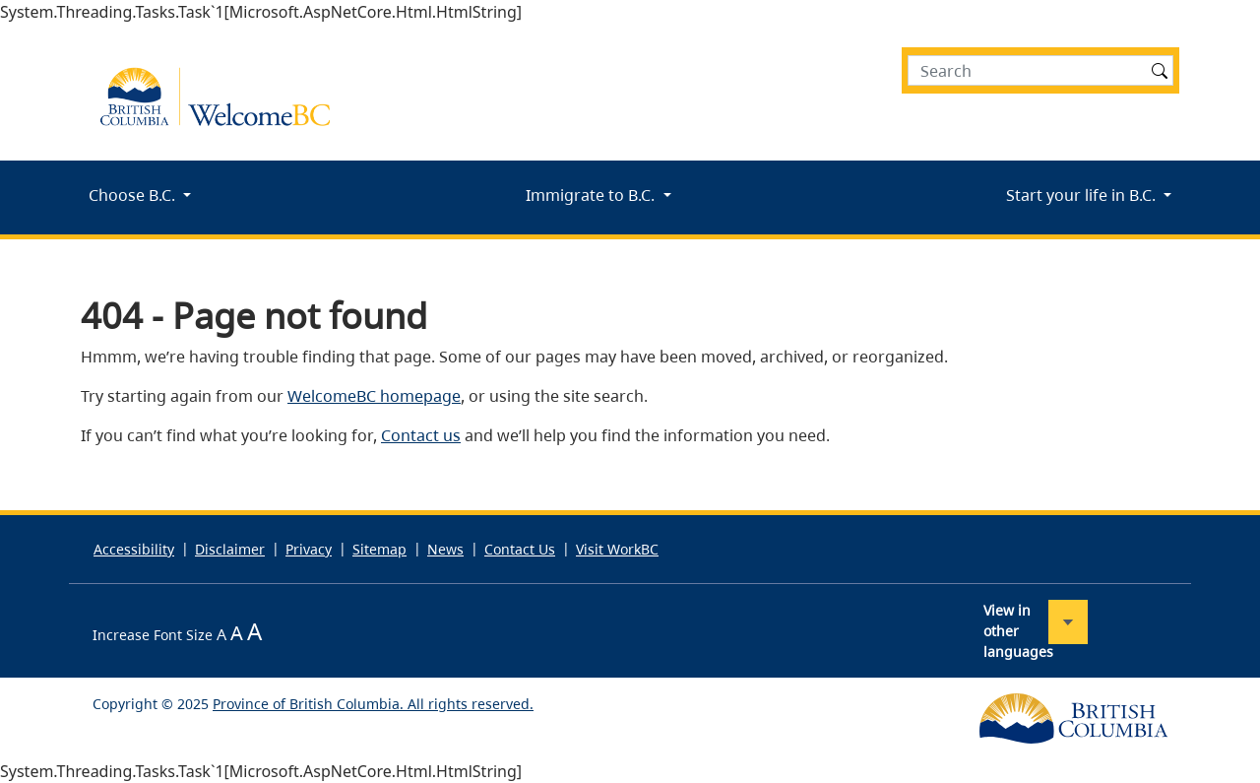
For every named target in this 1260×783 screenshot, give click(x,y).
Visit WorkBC (617, 549)
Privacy (308, 549)
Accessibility (134, 549)
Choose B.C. (134, 195)
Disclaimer (230, 549)
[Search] (1040, 70)
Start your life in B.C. (1083, 195)
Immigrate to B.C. (592, 195)
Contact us (421, 435)
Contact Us (519, 549)
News (445, 549)
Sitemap (379, 549)
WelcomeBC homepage (374, 396)
